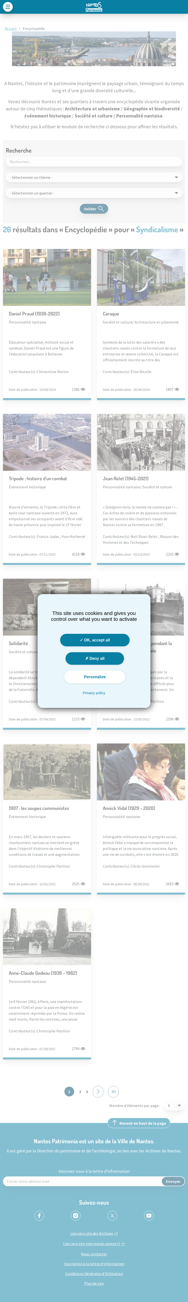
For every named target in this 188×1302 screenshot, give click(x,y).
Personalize (95, 677)
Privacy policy (94, 693)
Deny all (95, 658)
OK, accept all (95, 640)
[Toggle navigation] (8, 7)
